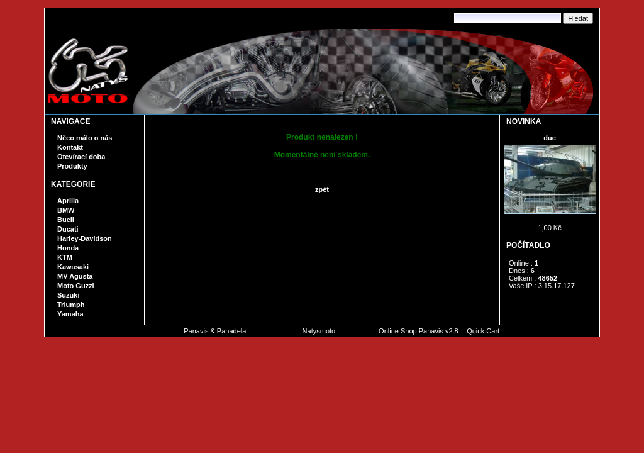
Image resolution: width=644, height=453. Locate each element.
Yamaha (70, 314)
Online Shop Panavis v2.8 (418, 331)
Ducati (68, 229)
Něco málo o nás (84, 138)
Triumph (70, 304)
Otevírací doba (81, 156)
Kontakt (70, 147)
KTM (64, 257)
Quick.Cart (483, 331)
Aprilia (68, 200)
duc (549, 138)
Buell (65, 219)
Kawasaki (73, 267)
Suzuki (68, 295)
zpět (322, 189)
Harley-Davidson (84, 238)
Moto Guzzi (75, 285)
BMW (66, 210)
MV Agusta (74, 276)
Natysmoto (319, 331)
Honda (68, 248)
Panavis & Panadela (216, 331)
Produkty (72, 166)
